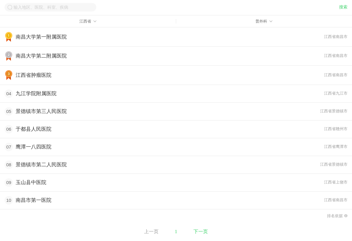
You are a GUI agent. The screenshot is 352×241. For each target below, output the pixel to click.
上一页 (151, 231)
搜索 (343, 7)
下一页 (200, 231)
